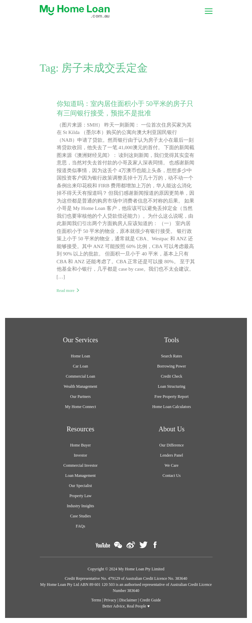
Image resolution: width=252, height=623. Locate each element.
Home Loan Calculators (171, 406)
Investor (80, 455)
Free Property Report (172, 396)
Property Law (80, 495)
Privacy (110, 600)
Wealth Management (80, 386)
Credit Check (172, 376)
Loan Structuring (172, 386)
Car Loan (80, 366)
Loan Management (80, 475)
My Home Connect (80, 406)
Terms (96, 600)
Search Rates (171, 356)
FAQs (80, 526)
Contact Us (172, 475)
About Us (172, 429)
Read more (66, 290)
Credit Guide (150, 600)
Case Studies (80, 516)
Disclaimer (128, 600)
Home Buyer (80, 445)
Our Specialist (80, 485)
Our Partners (80, 396)
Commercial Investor (80, 465)
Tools (171, 340)
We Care (171, 465)
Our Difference (171, 445)
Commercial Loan (80, 376)
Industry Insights (80, 506)
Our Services (80, 340)
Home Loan (80, 356)
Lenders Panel (171, 455)
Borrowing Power (171, 366)
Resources (80, 429)
